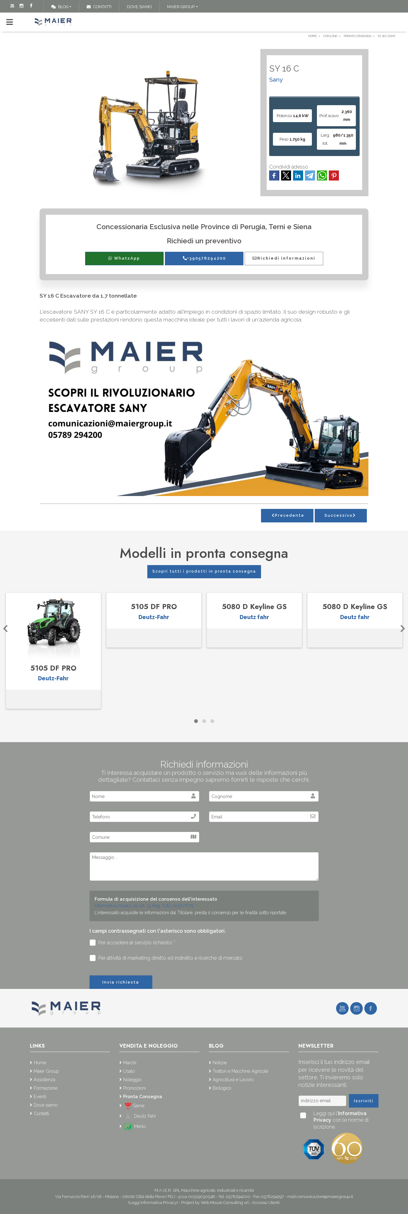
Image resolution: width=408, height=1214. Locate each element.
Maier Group (181, 6)
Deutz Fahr (139, 1116)
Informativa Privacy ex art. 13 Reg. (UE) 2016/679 (144, 905)
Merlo (134, 1126)
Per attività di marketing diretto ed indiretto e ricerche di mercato (166, 958)
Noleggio (132, 1079)
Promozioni (134, 1088)
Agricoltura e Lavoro (233, 1079)
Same (133, 1105)
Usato (129, 1071)
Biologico (222, 1088)
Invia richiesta (120, 982)
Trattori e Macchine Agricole (240, 1071)
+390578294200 (204, 258)
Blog (59, 6)
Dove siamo (139, 6)
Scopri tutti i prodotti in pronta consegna (204, 571)
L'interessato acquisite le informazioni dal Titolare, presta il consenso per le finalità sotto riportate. (191, 912)
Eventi (40, 1096)
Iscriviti (363, 1100)
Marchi (129, 1062)
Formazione (45, 1088)
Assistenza (44, 1079)
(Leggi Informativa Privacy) (153, 1202)
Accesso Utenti (266, 1202)
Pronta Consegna (142, 1096)
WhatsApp (124, 258)
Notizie (220, 1062)
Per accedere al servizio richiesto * (132, 942)
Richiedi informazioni (284, 258)
